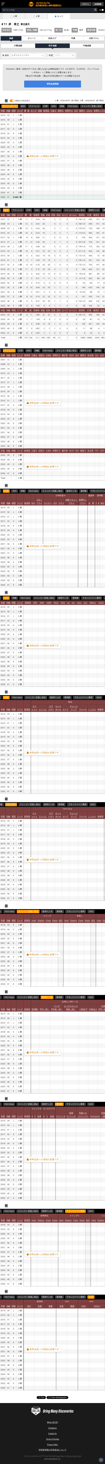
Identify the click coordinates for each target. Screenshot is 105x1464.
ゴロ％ (89, 110)
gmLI (79, 602)
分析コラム (94, 38)
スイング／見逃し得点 (91, 106)
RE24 (56, 602)
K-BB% (48, 355)
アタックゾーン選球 (92, 598)
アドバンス (34, 106)
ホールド (73, 215)
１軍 (15, 16)
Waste (54, 920)
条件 (7, 55)
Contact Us (52, 1433)
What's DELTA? (52, 1422)
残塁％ (82, 110)
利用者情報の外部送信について (52, 1450)
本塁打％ (69, 110)
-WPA (41, 602)
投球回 (46, 110)
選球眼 (98, 350)
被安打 (96, 215)
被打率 (65, 355)
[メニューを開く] (3, 4)
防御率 (36, 215)
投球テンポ (94, 210)
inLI (73, 602)
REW (63, 602)
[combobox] (47, 10)
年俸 (73, 38)
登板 (40, 110)
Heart (34, 920)
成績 (11, 38)
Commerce (52, 1427)
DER (76, 110)
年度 (51, 55)
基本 (23, 106)
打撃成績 (18, 45)
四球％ (61, 110)
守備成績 (87, 45)
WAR (99, 697)
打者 (89, 215)
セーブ (34, 110)
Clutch (101, 602)
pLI (68, 602)
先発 (48, 215)
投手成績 (53, 45)
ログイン (85, 4)
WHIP (71, 355)
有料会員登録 (53, 83)
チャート (32, 38)
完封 (59, 215)
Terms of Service (52, 1439)
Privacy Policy (52, 1444)
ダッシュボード (10, 106)
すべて (60, 16)
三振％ (53, 110)
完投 (53, 215)
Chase (48, 920)
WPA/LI (93, 602)
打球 (45, 106)
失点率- (90, 355)
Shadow (41, 920)
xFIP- (102, 355)
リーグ (20, 110)
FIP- (97, 355)
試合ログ (52, 38)
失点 (103, 215)
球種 (62, 106)
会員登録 (97, 4)
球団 (14, 110)
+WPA (48, 602)
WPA (54, 106)
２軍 (38, 16)
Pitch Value (72, 106)
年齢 (8, 110)
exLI (85, 602)
